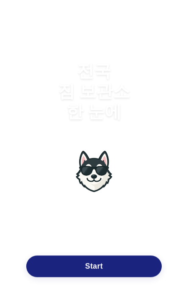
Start (94, 266)
